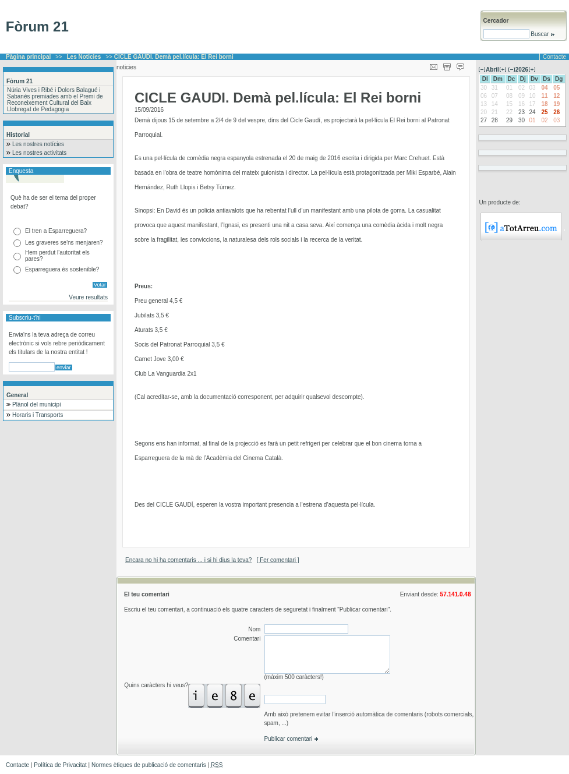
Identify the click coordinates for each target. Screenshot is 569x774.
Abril (492, 69)
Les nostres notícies (38, 144)
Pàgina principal (28, 57)
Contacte (554, 57)
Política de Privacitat (60, 765)
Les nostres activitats (39, 153)
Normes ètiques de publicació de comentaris (148, 765)
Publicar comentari (291, 739)
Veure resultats (88, 297)
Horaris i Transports (37, 415)
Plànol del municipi (36, 404)
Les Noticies (84, 57)
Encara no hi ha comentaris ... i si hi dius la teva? (188, 560)
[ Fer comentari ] (278, 560)
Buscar (542, 34)
